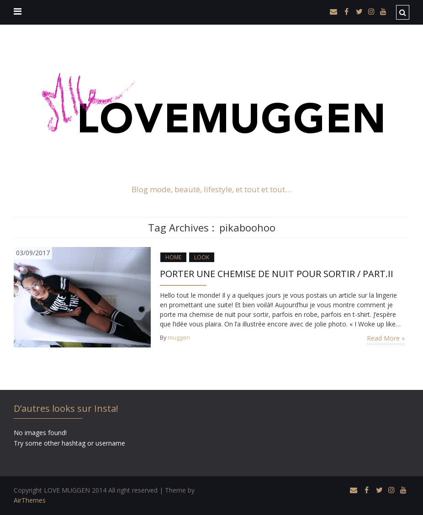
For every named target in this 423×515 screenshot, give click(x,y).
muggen (179, 338)
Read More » (386, 338)
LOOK (201, 257)
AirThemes (30, 500)
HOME (173, 257)
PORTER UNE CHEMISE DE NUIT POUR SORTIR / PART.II (276, 274)
